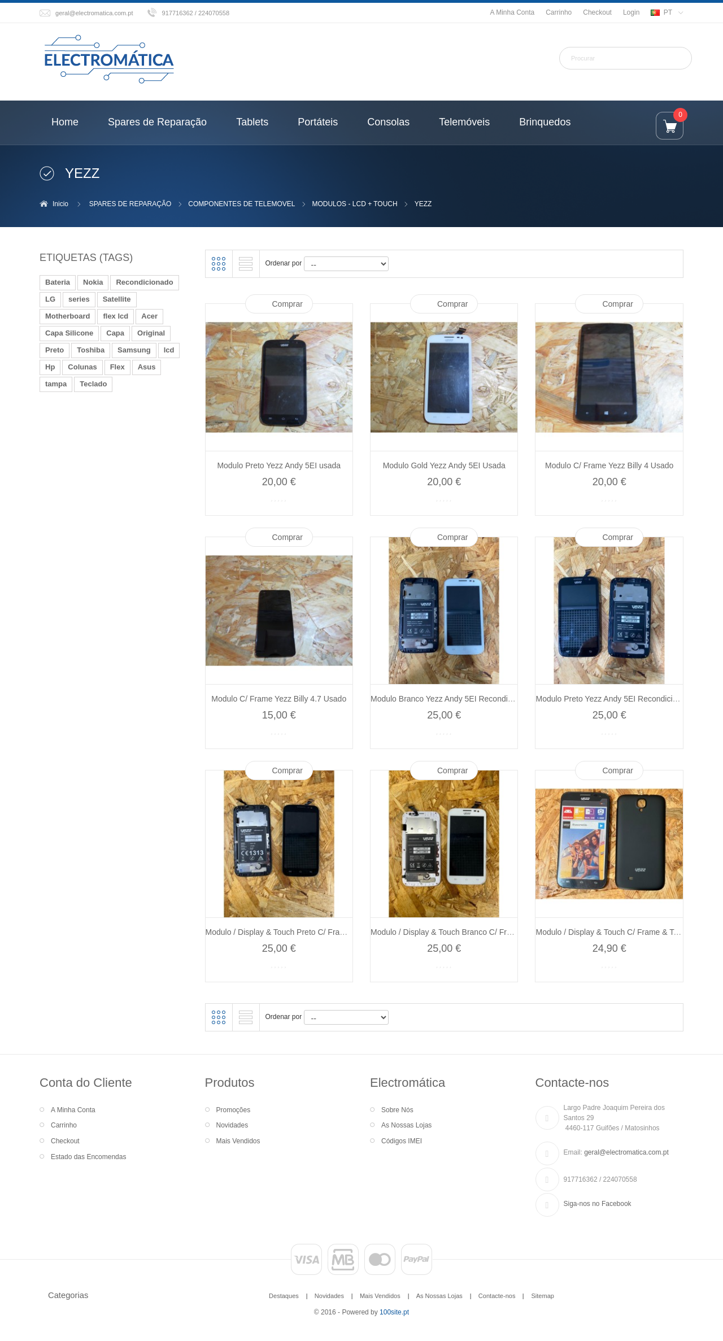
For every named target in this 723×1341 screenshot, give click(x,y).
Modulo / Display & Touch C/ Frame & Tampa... (617, 932)
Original (151, 333)
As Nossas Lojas (406, 1125)
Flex (117, 367)
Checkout (597, 12)
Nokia (93, 282)
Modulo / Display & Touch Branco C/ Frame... (450, 932)
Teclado (93, 384)
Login (631, 12)
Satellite (117, 299)
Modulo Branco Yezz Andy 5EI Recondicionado (453, 698)
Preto (54, 350)
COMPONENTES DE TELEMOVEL (241, 204)
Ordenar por (283, 263)
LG (50, 299)
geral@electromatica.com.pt (94, 13)
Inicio (60, 204)
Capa (115, 333)
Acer (149, 316)
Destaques (284, 1295)
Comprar (287, 303)
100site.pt (394, 1312)
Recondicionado (144, 282)
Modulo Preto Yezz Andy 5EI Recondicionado (614, 698)
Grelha (218, 264)
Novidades (232, 1125)
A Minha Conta (512, 12)
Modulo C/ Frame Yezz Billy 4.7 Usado (278, 698)
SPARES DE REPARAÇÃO (130, 204)
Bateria (57, 282)
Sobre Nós (397, 1110)
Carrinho (559, 12)
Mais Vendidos (238, 1141)
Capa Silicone (69, 333)
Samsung (134, 350)
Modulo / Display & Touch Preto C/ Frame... (282, 932)
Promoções (233, 1110)
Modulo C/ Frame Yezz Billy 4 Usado (609, 465)
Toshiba (90, 350)
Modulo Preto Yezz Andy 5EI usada (279, 465)
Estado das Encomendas (88, 1157)
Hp (50, 367)
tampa (56, 384)
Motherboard (67, 316)
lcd (169, 350)
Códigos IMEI (401, 1141)
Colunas (82, 367)
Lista (245, 264)
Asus (147, 367)
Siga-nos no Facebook (597, 1204)
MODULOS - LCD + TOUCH (354, 204)
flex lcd (115, 316)
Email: (573, 1152)
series (79, 299)
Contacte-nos (497, 1295)
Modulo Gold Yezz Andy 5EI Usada (444, 465)
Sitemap (542, 1295)
